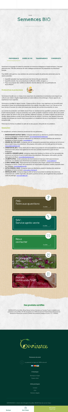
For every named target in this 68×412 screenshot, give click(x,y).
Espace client (35, 378)
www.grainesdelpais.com (12, 146)
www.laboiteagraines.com (26, 157)
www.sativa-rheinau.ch (30, 170)
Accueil (30, 15)
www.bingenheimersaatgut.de (39, 137)
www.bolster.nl (27, 140)
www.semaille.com (22, 175)
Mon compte (25, 409)
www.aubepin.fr (51, 161)
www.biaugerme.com (20, 166)
